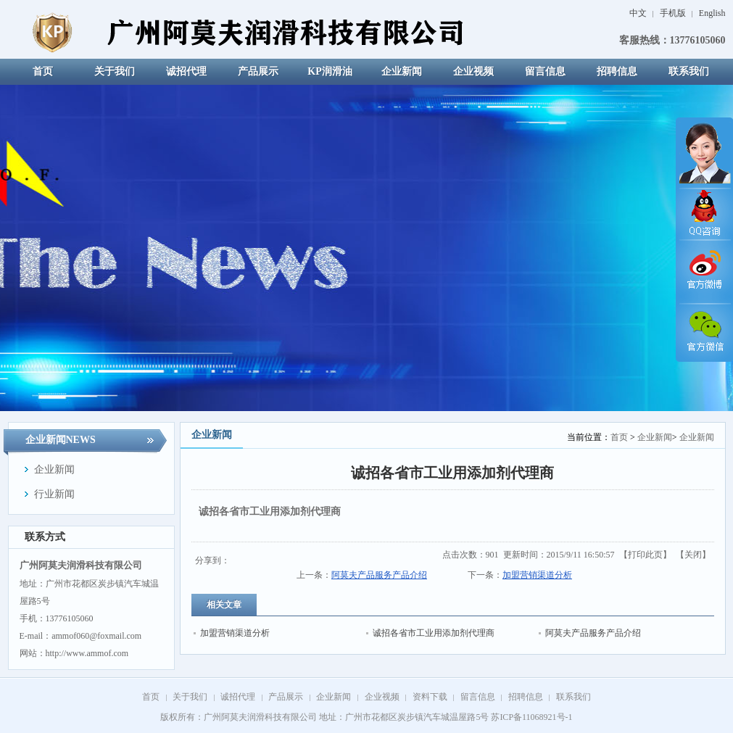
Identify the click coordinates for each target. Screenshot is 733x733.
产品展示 (285, 697)
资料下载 (430, 697)
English (712, 13)
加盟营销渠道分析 (537, 575)
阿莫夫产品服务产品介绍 (379, 575)
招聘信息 (525, 697)
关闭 (693, 555)
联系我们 (573, 697)
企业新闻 (654, 437)
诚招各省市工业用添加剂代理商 (433, 633)
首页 (619, 437)
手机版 (674, 13)
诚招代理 (237, 697)
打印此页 (645, 555)
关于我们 (190, 697)
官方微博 (704, 272)
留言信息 (477, 697)
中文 (638, 13)
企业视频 (382, 697)
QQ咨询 (704, 214)
